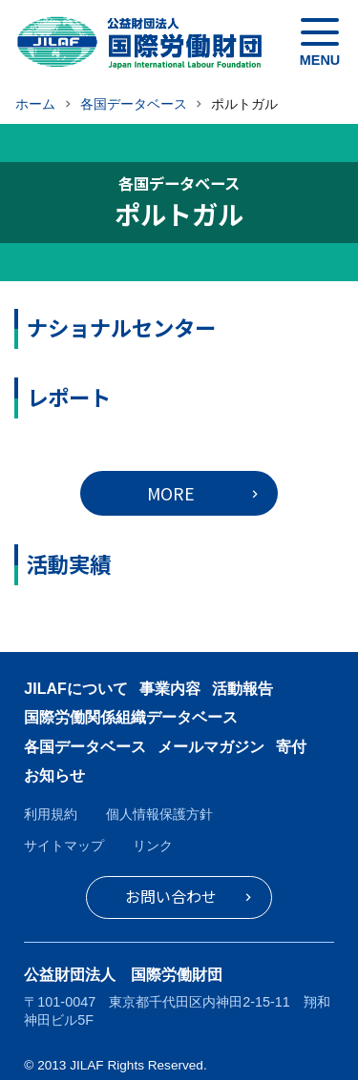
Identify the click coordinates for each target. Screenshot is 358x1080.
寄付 (291, 747)
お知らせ (54, 775)
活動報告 (242, 689)
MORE (171, 493)
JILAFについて (75, 689)
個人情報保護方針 (159, 814)
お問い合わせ (171, 896)
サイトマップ (64, 845)
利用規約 (50, 814)
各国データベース (85, 747)
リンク (153, 845)
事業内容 (169, 689)
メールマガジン (211, 747)
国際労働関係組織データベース (131, 717)
